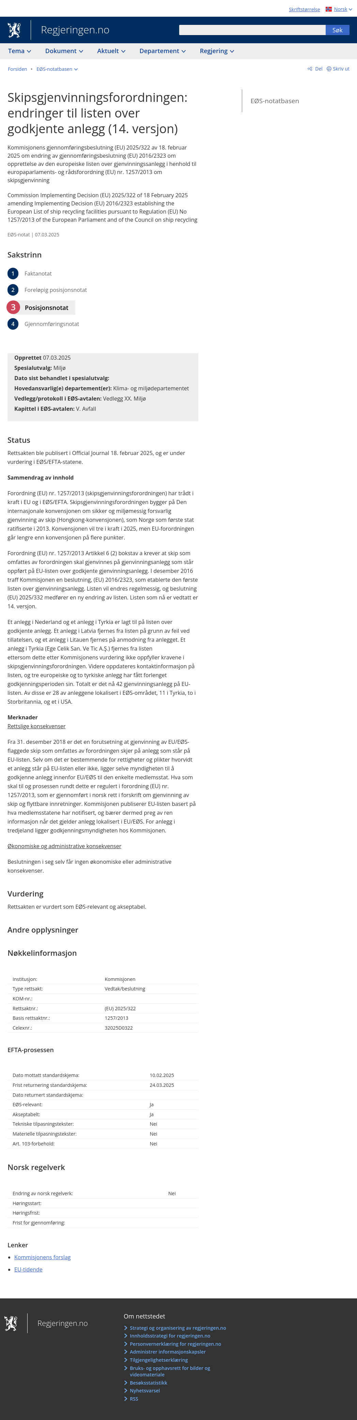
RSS (134, 1398)
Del (318, 68)
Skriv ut (341, 68)
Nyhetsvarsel (145, 1390)
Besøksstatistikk (148, 1382)
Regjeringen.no (70, 30)
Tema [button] (17, 51)
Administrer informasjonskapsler (168, 1351)
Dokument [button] (61, 51)
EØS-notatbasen (274, 100)
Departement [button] (160, 51)
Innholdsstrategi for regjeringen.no (170, 1335)
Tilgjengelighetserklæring (159, 1360)
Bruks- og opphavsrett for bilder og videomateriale (170, 1371)
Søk (337, 30)
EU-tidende (28, 1269)
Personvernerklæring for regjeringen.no (175, 1344)
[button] (57, 69)
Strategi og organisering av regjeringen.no (178, 1328)
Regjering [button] (214, 51)
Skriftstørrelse (304, 9)
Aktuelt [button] (109, 51)
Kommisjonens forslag (42, 1257)
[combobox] (252, 30)
